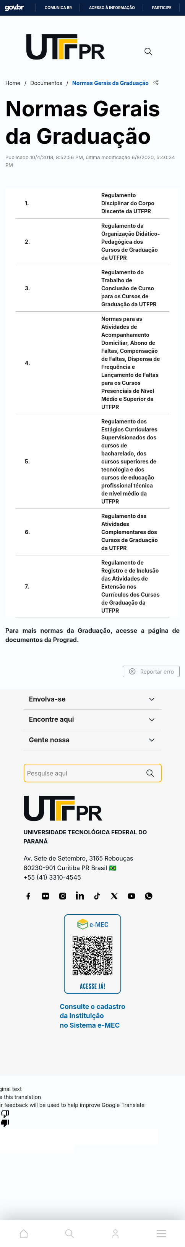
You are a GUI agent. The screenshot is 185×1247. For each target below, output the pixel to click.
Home (12, 83)
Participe (162, 8)
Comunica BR (58, 8)
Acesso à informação (112, 8)
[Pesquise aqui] (83, 773)
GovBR (14, 7)
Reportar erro (151, 671)
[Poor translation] (5, 1118)
